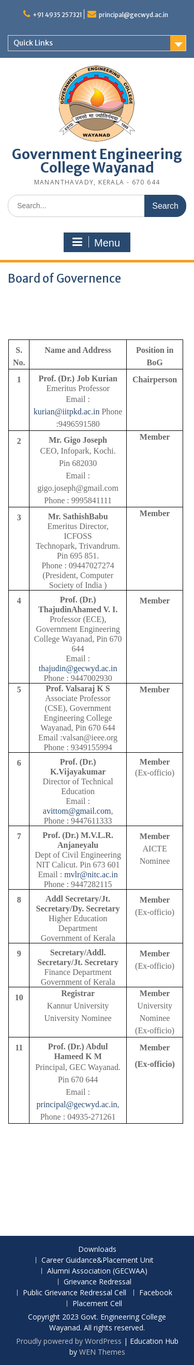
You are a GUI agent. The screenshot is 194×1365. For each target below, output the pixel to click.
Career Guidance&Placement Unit (97, 1260)
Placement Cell (97, 1303)
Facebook (155, 1293)
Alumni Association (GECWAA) (97, 1271)
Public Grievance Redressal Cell (74, 1293)
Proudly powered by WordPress (69, 1341)
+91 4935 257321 (57, 15)
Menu (95, 242)
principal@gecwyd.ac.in (133, 15)
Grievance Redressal (97, 1282)
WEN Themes (102, 1352)
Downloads (97, 1249)
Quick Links (33, 43)
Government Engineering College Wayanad (97, 161)
